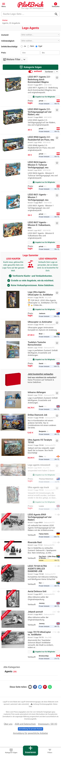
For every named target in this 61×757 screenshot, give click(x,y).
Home (4, 20)
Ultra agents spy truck (38, 487)
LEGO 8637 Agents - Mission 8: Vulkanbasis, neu (39, 225)
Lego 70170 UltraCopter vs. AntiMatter (39, 633)
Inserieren (30, 750)
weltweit (38, 71)
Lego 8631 (39, 203)
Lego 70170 (39, 298)
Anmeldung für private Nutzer (30, 729)
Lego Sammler (30, 255)
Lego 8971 (39, 85)
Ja (25, 46)
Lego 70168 (39, 418)
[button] (4, 4)
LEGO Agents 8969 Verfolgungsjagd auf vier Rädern (40, 517)
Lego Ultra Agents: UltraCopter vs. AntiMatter (40, 293)
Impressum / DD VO (47, 724)
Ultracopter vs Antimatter (40, 322)
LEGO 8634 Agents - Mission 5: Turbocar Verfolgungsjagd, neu (38, 165)
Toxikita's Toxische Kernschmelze (37, 343)
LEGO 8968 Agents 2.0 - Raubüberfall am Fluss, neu (41, 138)
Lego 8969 (39, 117)
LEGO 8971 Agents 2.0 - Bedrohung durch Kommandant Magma (39, 79)
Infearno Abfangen (37, 392)
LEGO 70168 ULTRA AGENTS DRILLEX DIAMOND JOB (37, 569)
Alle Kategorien (11, 667)
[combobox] (40, 35)
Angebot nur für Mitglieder (43, 97)
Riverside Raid (35, 542)
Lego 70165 (39, 445)
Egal (40, 46)
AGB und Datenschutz (25, 724)
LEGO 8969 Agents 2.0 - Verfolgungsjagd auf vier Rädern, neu (40, 112)
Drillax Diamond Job (37, 415)
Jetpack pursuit (35, 612)
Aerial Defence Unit (37, 591)
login (30, 103)
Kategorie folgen (30, 67)
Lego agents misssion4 (39, 465)
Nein (32, 46)
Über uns (8, 724)
